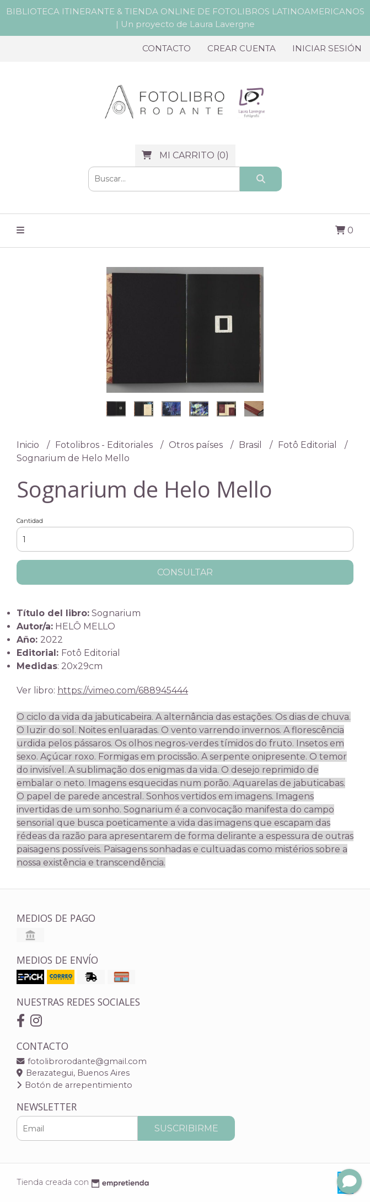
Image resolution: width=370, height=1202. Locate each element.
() (185, 155)
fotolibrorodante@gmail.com (82, 1061)
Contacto (166, 48)
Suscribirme (186, 1128)
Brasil (251, 445)
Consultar (185, 572)
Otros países (197, 445)
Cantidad (30, 521)
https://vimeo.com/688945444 (122, 690)
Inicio (29, 445)
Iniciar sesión (327, 48)
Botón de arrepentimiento (74, 1085)
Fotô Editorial (308, 445)
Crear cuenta (241, 48)
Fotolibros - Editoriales (105, 445)
